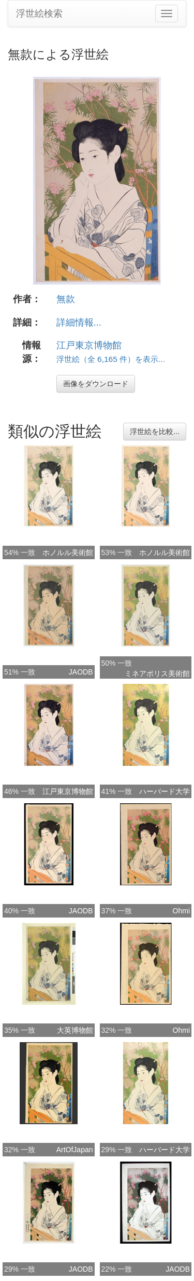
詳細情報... (78, 322)
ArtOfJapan (74, 1149)
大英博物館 (75, 1030)
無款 (65, 299)
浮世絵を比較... (155, 431)
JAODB (81, 672)
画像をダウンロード (95, 384)
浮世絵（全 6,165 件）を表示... (110, 359)
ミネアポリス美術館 (157, 673)
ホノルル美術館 (67, 552)
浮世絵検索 (39, 13)
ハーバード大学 (164, 791)
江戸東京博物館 (89, 345)
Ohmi (181, 911)
